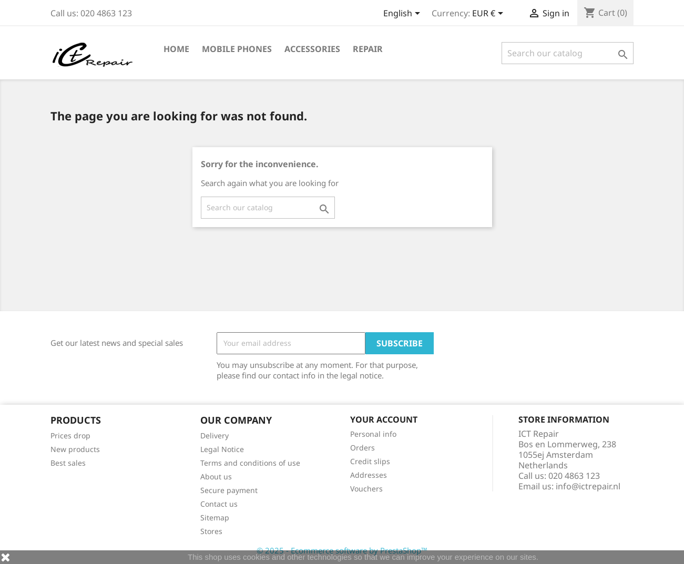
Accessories (312, 49)
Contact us (219, 504)
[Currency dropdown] (489, 14)
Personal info (373, 434)
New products (75, 449)
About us (216, 476)
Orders (362, 448)
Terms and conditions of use (250, 463)
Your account (383, 419)
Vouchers (366, 489)
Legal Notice (222, 449)
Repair (368, 49)
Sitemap (214, 517)
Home (176, 49)
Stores (211, 531)
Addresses (368, 475)
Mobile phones (237, 49)
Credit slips (370, 461)
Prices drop (70, 435)
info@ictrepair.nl (588, 486)
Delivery (214, 435)
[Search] (568, 53)
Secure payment (229, 490)
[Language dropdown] (403, 14)
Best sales (68, 463)
